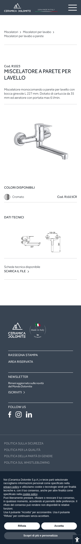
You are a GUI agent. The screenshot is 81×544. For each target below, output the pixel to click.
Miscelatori (11, 32)
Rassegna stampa (23, 355)
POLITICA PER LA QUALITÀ (22, 450)
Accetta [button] (59, 525)
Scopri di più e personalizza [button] (40, 535)
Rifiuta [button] (22, 525)
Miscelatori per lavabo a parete (24, 36)
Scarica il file (15, 271)
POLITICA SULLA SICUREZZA (23, 443)
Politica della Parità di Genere (28, 456)
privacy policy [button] (11, 486)
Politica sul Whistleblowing (27, 462)
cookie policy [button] (30, 494)
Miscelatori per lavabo (37, 32)
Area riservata (20, 362)
